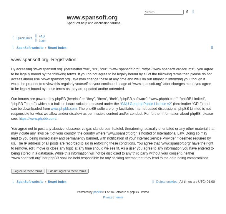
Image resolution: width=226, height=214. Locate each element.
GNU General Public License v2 (146, 104)
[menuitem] (39, 36)
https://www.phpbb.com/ (37, 119)
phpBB (97, 192)
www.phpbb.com (64, 109)
